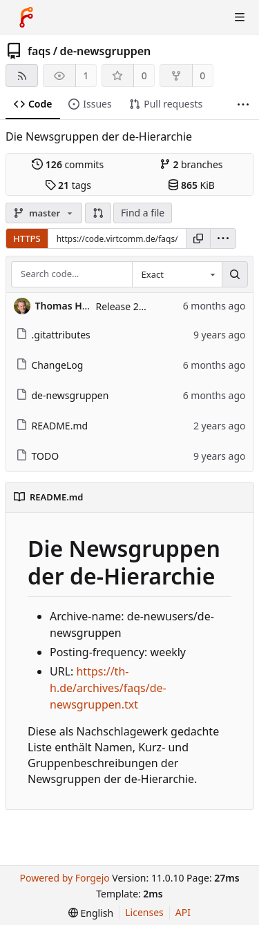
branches (191, 164)
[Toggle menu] (239, 17)
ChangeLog (50, 365)
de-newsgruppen (105, 51)
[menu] (223, 238)
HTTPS (27, 238)
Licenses (144, 912)
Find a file (142, 212)
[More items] (243, 104)
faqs (39, 51)
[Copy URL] (198, 238)
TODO (37, 455)
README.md (52, 425)
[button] (98, 213)
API (183, 912)
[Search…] (235, 274)
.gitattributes (53, 334)
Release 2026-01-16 (140, 306)
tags (68, 185)
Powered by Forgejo (64, 877)
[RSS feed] (22, 75)
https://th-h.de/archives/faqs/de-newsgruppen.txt (108, 688)
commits (68, 164)
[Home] (26, 17)
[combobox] (177, 274)
